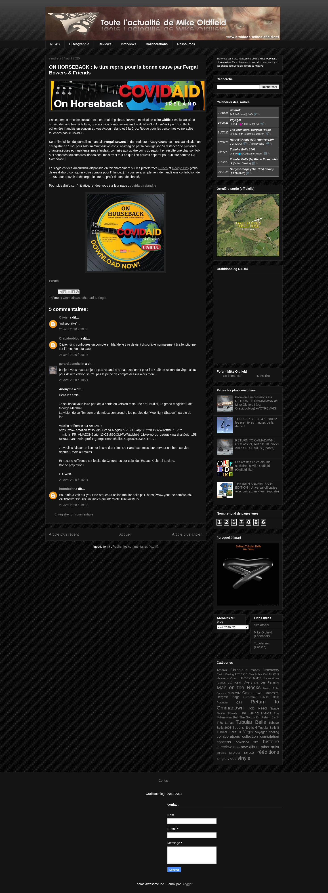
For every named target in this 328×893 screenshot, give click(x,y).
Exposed (241, 674)
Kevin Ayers (243, 682)
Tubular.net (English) (262, 645)
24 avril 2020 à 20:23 (73, 355)
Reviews (105, 44)
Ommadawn (71, 298)
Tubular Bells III (229, 732)
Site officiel (261, 625)
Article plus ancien (187, 534)
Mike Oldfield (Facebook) (263, 634)
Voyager (261, 732)
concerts (224, 742)
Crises (255, 670)
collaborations (228, 736)
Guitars (274, 674)
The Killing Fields (255, 713)
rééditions (268, 752)
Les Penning (270, 682)
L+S (256, 682)
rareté (249, 752)
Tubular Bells (251, 722)
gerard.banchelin (71, 363)
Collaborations (157, 44)
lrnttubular (67, 489)
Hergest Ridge (250, 678)
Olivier (64, 317)
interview (224, 747)
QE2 (239, 702)
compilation (269, 736)
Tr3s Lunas (225, 722)
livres (236, 747)
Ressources (186, 44)
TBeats (232, 713)
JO (230, 682)
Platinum (222, 702)
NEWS (55, 44)
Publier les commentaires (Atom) (135, 546)
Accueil (125, 534)
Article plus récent (64, 534)
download (242, 742)
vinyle (244, 758)
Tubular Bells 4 (244, 727)
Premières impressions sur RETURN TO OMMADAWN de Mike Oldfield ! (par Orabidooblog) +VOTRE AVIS (256, 402)
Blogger (187, 884)
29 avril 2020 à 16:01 (73, 480)
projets (234, 752)
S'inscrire (263, 376)
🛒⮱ (257, 114)
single (102, 298)
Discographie (79, 44)
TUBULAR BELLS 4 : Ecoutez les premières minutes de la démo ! (256, 422)
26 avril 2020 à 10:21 (73, 380)
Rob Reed (257, 708)
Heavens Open (227, 678)
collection (250, 736)
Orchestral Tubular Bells (261, 697)
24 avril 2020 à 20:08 (73, 329)
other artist (89, 298)
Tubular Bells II (268, 727)
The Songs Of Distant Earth (259, 717)
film (256, 742)
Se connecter (232, 376)
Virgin (248, 732)
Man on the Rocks (239, 687)
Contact (164, 780)
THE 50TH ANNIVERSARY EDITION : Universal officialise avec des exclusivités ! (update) (257, 487)
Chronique (239, 670)
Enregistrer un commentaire (74, 514)
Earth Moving (225, 674)
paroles (221, 752)
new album (250, 747)
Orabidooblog (69, 338)
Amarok (222, 670)
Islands (221, 682)
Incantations (271, 678)
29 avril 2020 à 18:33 (73, 505)
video (232, 758)
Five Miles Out (258, 674)
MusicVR (234, 693)
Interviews (128, 44)
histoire (271, 741)
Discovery (271, 670)
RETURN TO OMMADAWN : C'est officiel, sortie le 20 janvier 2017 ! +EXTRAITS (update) (257, 444)
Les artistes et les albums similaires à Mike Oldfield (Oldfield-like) (253, 465)
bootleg (274, 732)
